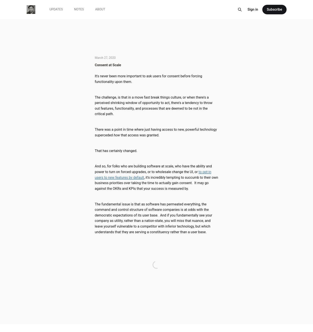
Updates (56, 9)
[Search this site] (239, 9)
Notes (79, 9)
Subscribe (274, 9)
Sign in (253, 9)
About (100, 9)
